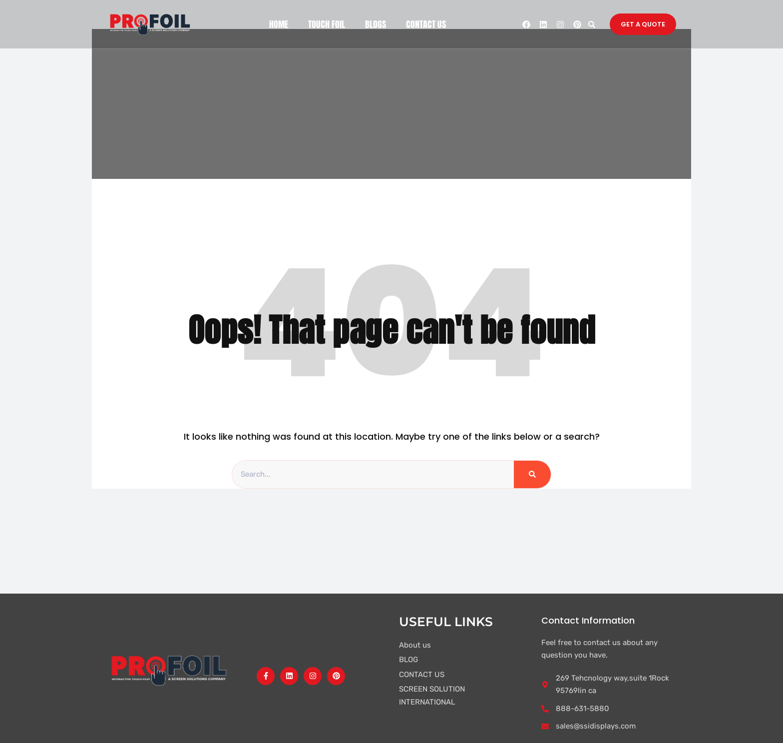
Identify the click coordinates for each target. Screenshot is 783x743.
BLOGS (375, 24)
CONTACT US (426, 24)
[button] (591, 24)
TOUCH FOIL (326, 24)
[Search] (532, 475)
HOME (278, 24)
